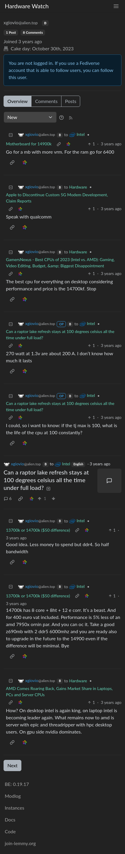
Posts (70, 101)
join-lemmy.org (20, 843)
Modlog (13, 796)
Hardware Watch (27, 5)
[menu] (116, 6)
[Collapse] (10, 134)
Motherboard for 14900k (29, 143)
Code (10, 831)
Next (12, 765)
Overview (17, 101)
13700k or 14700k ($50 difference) (38, 530)
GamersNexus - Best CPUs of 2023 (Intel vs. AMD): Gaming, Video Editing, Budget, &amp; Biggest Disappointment (60, 262)
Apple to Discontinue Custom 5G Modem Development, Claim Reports (57, 197)
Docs (10, 819)
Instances (14, 807)
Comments (46, 101)
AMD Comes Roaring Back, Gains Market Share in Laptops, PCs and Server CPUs (59, 691)
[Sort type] (30, 117)
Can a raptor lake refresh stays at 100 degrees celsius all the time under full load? (60, 334)
